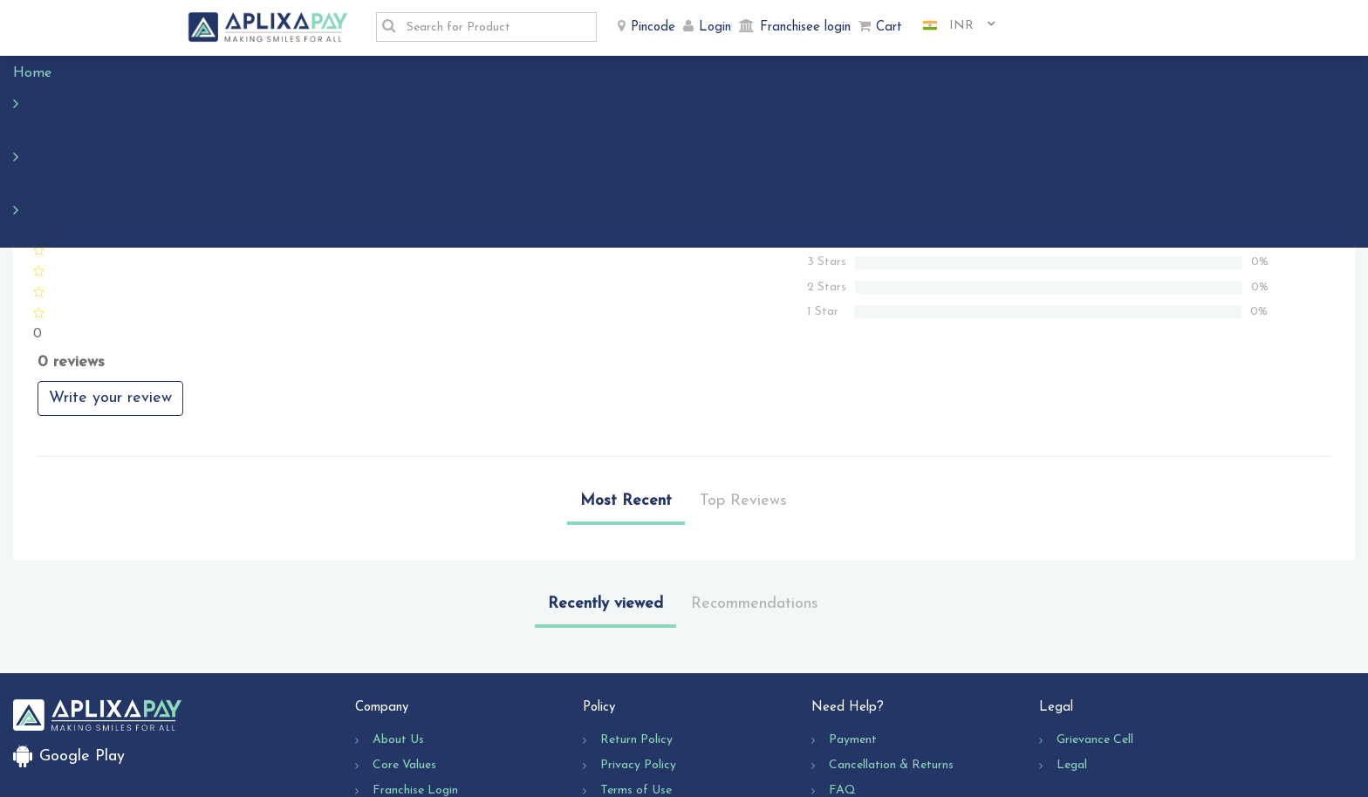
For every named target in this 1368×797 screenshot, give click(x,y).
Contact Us (860, 712)
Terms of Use (636, 686)
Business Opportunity (430, 712)
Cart (889, 27)
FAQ (842, 686)
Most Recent (626, 397)
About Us (398, 636)
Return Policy (636, 636)
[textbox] (496, 27)
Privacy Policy (638, 661)
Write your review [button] (110, 294)
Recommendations (754, 500)
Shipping (623, 712)
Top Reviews (743, 397)
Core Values (404, 661)
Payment (853, 636)
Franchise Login (415, 686)
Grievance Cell (1095, 636)
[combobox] (952, 26)
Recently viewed (605, 500)
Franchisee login (805, 27)
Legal (1072, 661)
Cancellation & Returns (891, 661)
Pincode (653, 27)
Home (41, 73)
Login (715, 27)
